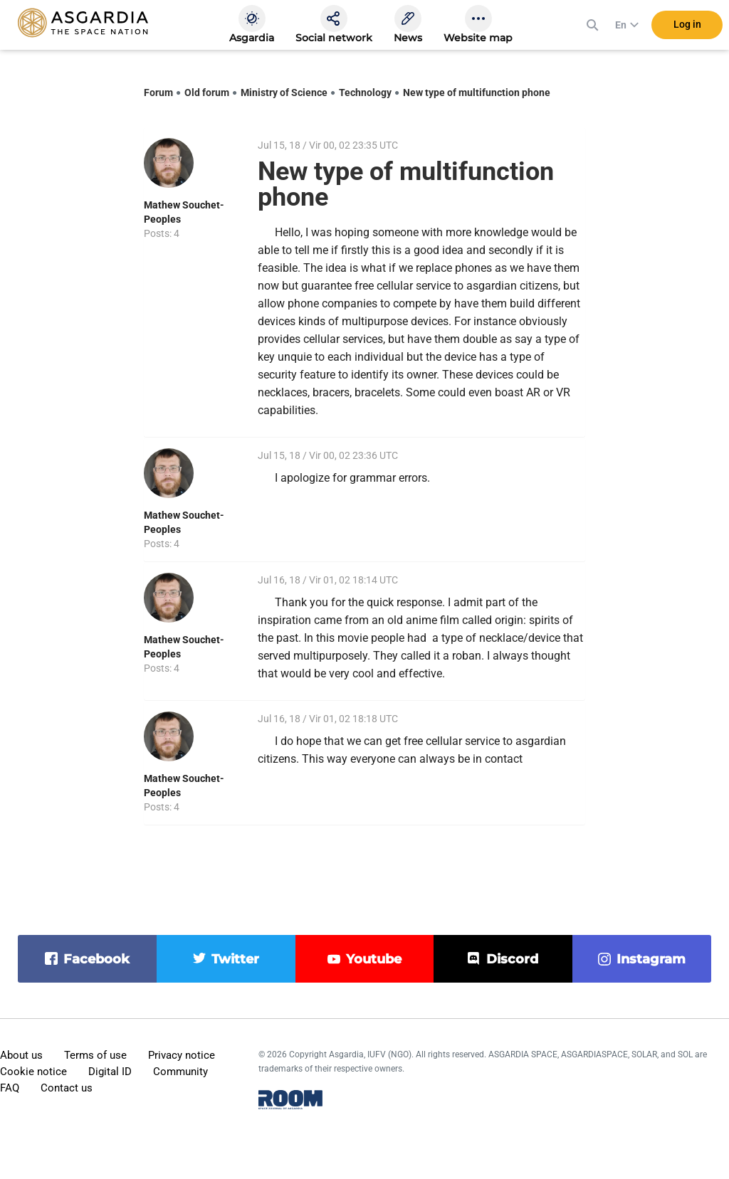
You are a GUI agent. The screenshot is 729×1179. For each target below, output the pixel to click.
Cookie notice (33, 1071)
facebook (96, 959)
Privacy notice (181, 1055)
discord (512, 959)
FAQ (9, 1088)
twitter (235, 959)
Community (180, 1071)
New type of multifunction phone (476, 92)
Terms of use (95, 1055)
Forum (158, 92)
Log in (687, 27)
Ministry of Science (284, 92)
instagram (651, 959)
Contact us (67, 1088)
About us (21, 1055)
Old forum (206, 92)
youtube (374, 959)
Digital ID (110, 1071)
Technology (365, 92)
